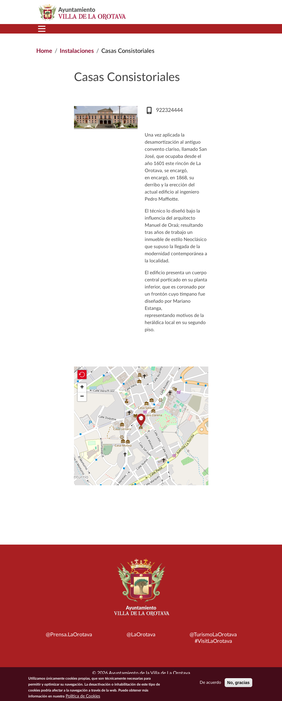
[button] (141, 420)
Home (44, 51)
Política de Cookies (83, 696)
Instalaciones (77, 51)
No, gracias (238, 682)
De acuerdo (210, 683)
